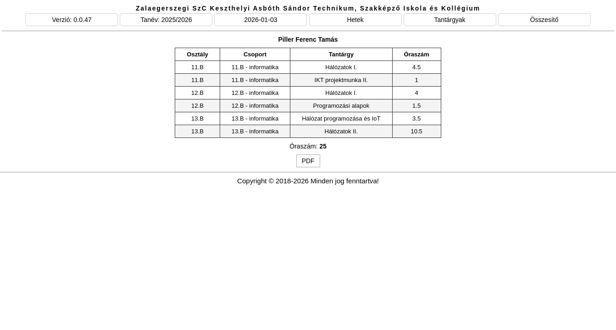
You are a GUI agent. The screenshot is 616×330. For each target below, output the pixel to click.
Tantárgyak (450, 19)
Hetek (355, 19)
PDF (308, 161)
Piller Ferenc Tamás (308, 39)
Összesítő (544, 19)
